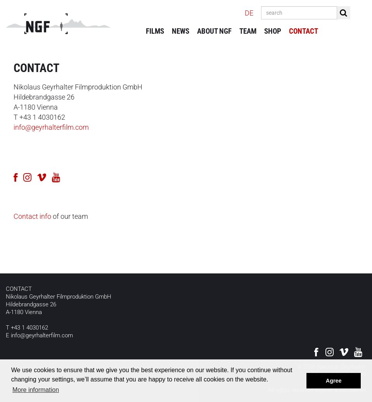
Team (247, 31)
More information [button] (35, 390)
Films (155, 31)
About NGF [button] (214, 31)
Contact (303, 31)
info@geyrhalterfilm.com (51, 127)
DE (249, 13)
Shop (272, 31)
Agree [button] (334, 381)
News (180, 31)
